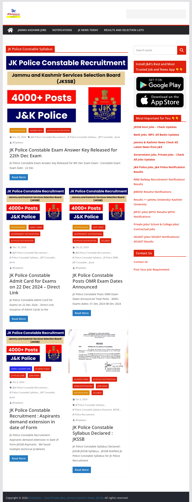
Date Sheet (98, 227)
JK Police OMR (111, 257)
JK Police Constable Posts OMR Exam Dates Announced (98, 281)
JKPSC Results (157, 212)
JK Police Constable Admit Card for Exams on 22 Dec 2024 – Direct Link (35, 284)
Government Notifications (25, 234)
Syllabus (105, 240)
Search (181, 50)
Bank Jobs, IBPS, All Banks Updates (156, 134)
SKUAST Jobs (142, 237)
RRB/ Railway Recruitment (150, 179)
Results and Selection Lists (124, 30)
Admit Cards (36, 227)
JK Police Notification (58, 130)
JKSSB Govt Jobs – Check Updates (155, 127)
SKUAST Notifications (164, 237)
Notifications (62, 30)
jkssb (117, 137)
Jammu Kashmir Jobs (32, 30)
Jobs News (34, 375)
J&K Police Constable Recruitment (48, 137)
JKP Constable (105, 137)
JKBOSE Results (143, 192)
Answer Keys (36, 130)
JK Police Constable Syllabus (82, 137)
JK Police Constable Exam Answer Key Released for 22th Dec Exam (63, 153)
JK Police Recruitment (83, 414)
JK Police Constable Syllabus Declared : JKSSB (96, 409)
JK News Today (88, 30)
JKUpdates (18, 142)
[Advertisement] (156, 14)
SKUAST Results (144, 241)
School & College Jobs (164, 224)
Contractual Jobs (144, 229)
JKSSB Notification (83, 386)
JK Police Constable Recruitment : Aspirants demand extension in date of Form (35, 419)
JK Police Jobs (17, 375)
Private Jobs (141, 224)
